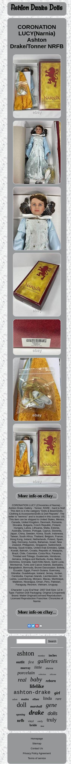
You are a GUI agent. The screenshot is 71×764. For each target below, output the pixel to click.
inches (53, 655)
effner (36, 699)
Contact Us (37, 748)
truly (52, 720)
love (42, 726)
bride (33, 725)
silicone (53, 674)
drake (36, 712)
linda (47, 698)
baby (36, 679)
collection (42, 674)
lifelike (37, 686)
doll (21, 704)
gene (51, 705)
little (38, 667)
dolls (52, 713)
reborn (51, 681)
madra (25, 699)
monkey (41, 655)
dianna (49, 668)
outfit (20, 662)
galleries (48, 661)
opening (20, 714)
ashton (25, 653)
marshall (36, 706)
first (31, 662)
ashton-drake (32, 692)
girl (57, 693)
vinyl (31, 721)
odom (14, 699)
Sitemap (36, 743)
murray (25, 668)
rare (58, 699)
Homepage (37, 738)
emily (40, 721)
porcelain (26, 672)
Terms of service (37, 758)
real (22, 680)
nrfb (20, 720)
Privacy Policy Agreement (37, 753)
